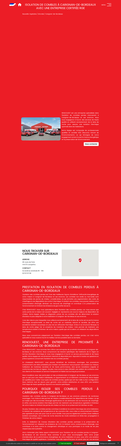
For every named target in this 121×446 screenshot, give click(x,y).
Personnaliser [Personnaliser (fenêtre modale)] (93, 443)
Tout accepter (65, 443)
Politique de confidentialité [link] (107, 443)
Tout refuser (79, 443)
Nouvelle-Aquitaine (29, 14)
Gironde (41, 14)
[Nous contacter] (12, 441)
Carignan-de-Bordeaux (54, 14)
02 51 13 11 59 (26, 273)
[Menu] (109, 4)
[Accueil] (13, 4)
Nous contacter (91, 144)
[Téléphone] (109, 437)
